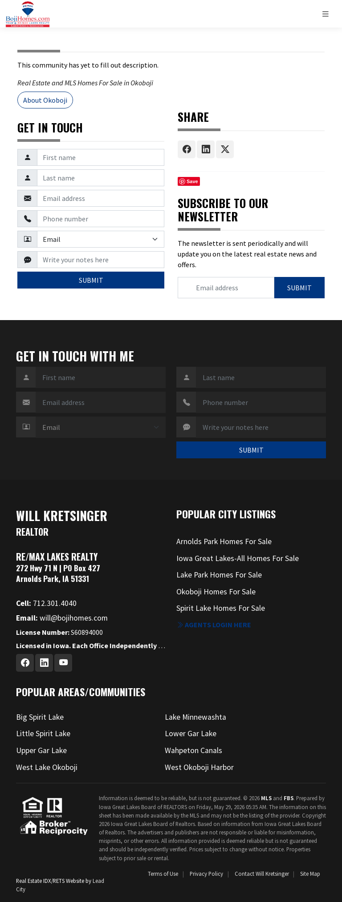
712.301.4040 (46, 603)
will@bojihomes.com (62, 618)
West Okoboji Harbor (199, 767)
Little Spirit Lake (43, 733)
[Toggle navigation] (329, 14)
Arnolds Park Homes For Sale (224, 541)
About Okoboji (45, 100)
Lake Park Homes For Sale (219, 575)
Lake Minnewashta (195, 717)
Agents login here (213, 624)
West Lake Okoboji (46, 767)
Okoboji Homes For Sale (216, 592)
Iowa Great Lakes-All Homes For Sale (237, 558)
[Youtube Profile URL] (63, 663)
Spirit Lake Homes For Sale (220, 608)
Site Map (310, 873)
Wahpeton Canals (193, 750)
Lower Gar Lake (190, 733)
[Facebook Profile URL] (25, 663)
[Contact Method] (100, 239)
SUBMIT (91, 280)
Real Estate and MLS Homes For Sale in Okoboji (85, 82)
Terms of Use (163, 873)
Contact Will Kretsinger (262, 873)
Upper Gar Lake (41, 750)
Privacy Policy (206, 873)
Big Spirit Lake (40, 717)
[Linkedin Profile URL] (44, 663)
